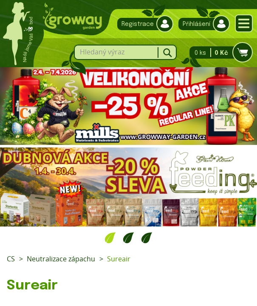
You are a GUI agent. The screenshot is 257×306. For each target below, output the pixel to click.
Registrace (143, 24)
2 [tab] (128, 237)
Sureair (118, 259)
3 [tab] (147, 237)
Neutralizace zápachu (61, 259)
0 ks (219, 52)
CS (11, 259)
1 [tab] (110, 237)
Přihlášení (202, 24)
